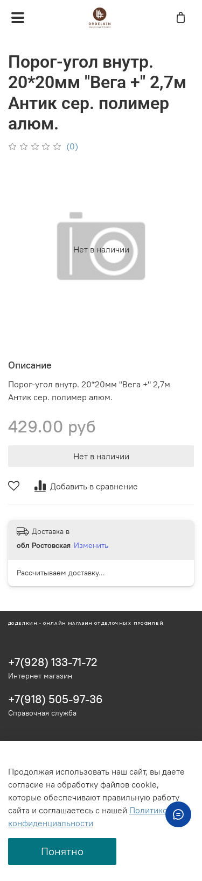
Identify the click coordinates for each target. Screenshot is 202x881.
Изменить (91, 545)
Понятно (62, 851)
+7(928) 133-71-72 (52, 662)
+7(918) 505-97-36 (55, 699)
